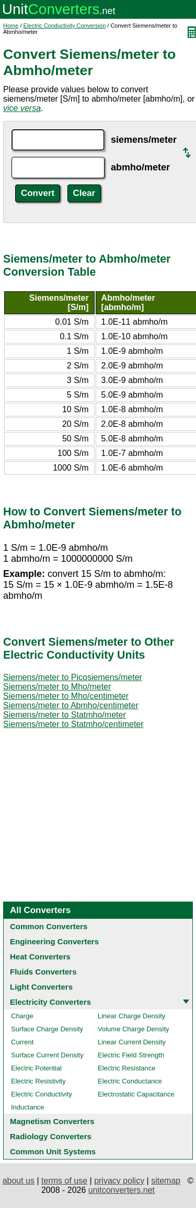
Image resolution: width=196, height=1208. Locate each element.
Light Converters (41, 986)
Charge (22, 1016)
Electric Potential (36, 1068)
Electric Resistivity (38, 1081)
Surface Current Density (47, 1055)
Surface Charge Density (47, 1029)
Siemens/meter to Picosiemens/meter (72, 677)
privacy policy (119, 1180)
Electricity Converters (50, 1001)
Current (22, 1042)
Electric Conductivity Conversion (65, 25)
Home (10, 25)
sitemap (165, 1180)
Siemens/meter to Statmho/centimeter (73, 724)
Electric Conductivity (41, 1094)
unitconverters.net (121, 1190)
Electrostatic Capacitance (136, 1094)
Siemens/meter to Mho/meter (57, 686)
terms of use (64, 1180)
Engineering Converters (54, 941)
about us (18, 1180)
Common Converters (48, 926)
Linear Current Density (132, 1042)
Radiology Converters (50, 1136)
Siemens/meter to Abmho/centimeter (71, 705)
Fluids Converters (43, 971)
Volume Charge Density (133, 1029)
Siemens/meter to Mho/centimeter (66, 696)
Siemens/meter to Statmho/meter (64, 714)
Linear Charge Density (131, 1016)
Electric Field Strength (131, 1055)
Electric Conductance (130, 1081)
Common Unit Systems (53, 1151)
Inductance (27, 1107)
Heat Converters (40, 956)
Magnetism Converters (52, 1121)
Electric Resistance (127, 1068)
